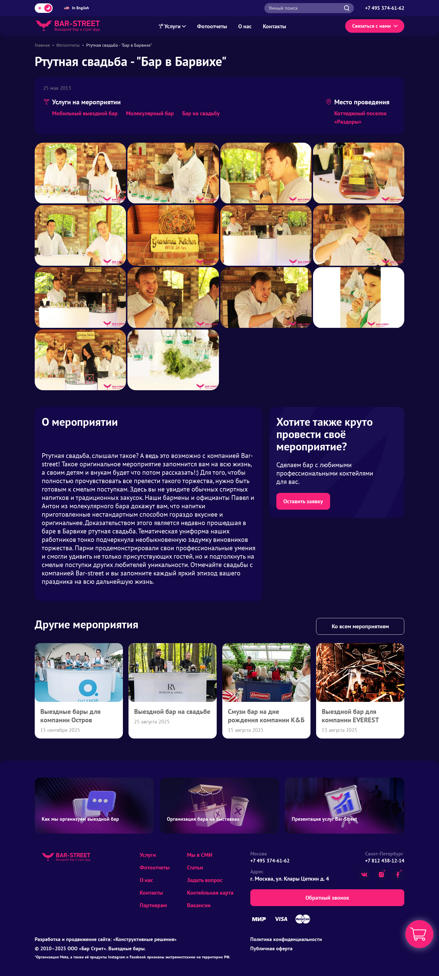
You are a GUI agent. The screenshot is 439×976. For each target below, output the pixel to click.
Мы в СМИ (199, 855)
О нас (245, 26)
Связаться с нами (375, 26)
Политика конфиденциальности (286, 939)
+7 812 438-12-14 (384, 860)
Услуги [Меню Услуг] (172, 26)
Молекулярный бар (150, 113)
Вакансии (199, 905)
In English (76, 7)
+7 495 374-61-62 (269, 860)
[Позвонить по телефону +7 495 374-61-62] (384, 8)
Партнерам (153, 905)
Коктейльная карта (210, 892)
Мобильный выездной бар (85, 113)
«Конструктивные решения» (145, 939)
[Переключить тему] (44, 8)
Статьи (195, 867)
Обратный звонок (327, 897)
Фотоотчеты (212, 26)
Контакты (274, 26)
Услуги (148, 855)
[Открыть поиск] (309, 8)
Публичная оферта (271, 948)
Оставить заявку (303, 501)
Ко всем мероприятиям (360, 626)
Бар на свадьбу (201, 113)
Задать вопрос (205, 880)
